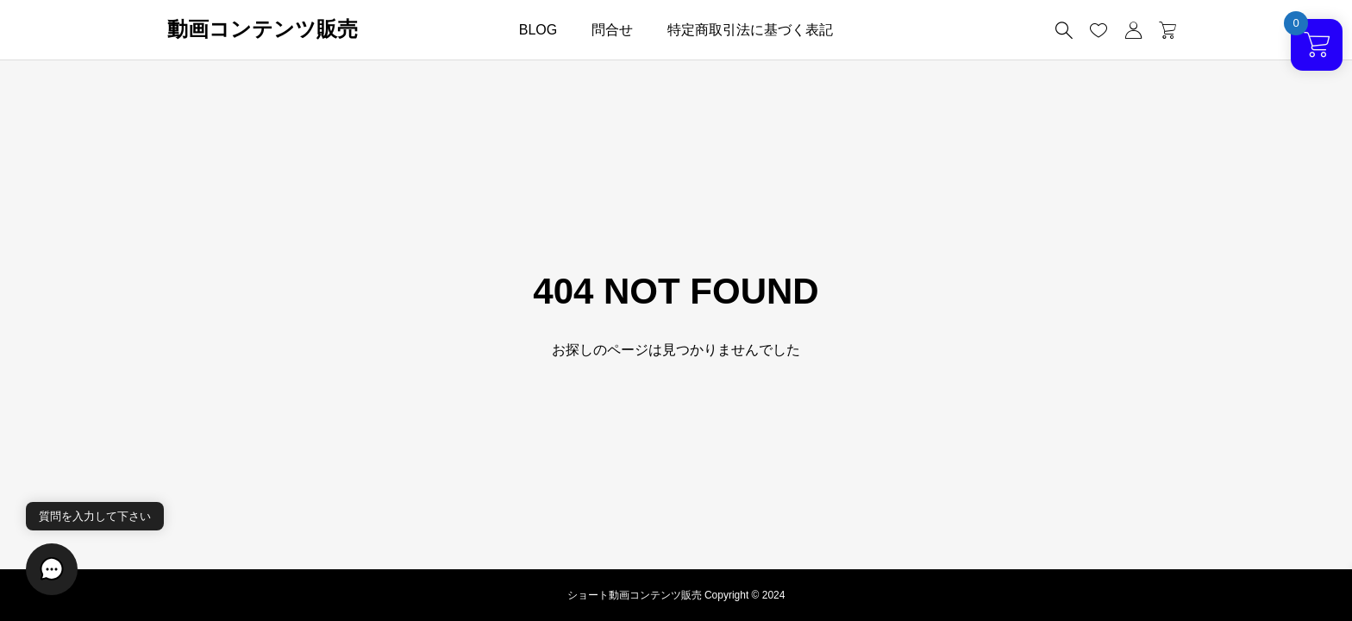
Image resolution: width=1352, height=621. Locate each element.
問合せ (612, 29)
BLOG (538, 29)
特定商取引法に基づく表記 (750, 29)
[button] (52, 569)
